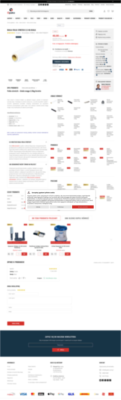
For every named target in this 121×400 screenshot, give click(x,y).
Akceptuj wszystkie (83, 207)
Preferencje (61, 207)
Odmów (38, 207)
